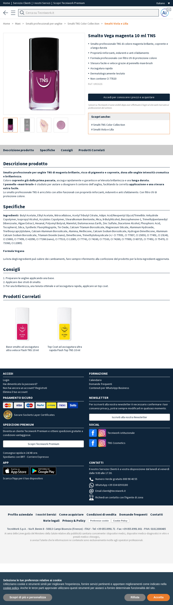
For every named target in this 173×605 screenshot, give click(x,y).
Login (6, 380)
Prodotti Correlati (92, 150)
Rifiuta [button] (135, 597)
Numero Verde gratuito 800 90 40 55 (113, 479)
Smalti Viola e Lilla (116, 23)
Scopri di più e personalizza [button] (27, 597)
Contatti (156, 514)
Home (7, 3)
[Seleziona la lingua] (163, 3)
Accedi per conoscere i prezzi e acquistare (128, 97)
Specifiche (47, 150)
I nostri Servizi (42, 3)
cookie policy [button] (11, 588)
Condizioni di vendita (101, 514)
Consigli (67, 150)
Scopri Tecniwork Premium (69, 3)
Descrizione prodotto (18, 150)
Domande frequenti (100, 384)
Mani (18, 23)
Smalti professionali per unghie (44, 23)
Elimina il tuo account (15, 392)
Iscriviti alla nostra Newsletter (129, 417)
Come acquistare (71, 514)
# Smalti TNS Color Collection (108, 124)
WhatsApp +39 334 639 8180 (108, 485)
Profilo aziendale (20, 514)
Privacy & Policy (73, 520)
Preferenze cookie (99, 521)
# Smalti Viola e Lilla (102, 129)
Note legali (51, 520)
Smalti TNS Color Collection (83, 23)
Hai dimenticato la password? (20, 384)
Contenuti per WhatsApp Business (109, 388)
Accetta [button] (158, 597)
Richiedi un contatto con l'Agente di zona (116, 497)
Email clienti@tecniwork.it (107, 491)
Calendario (95, 380)
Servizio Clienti (22, 3)
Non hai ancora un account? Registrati (25, 388)
